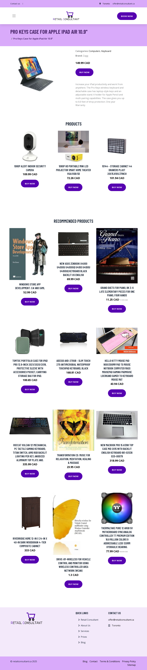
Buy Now (84, 72)
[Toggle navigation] (14, 15)
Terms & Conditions (110, 661)
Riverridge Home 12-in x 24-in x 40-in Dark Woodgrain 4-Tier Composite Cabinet (30, 542)
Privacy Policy (129, 661)
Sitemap (131, 664)
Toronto (106, 3)
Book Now (127, 16)
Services (85, 631)
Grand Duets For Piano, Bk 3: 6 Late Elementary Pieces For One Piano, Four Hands (117, 291)
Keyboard (106, 51)
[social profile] (22, 3)
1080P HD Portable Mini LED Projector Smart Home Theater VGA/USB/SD (73, 169)
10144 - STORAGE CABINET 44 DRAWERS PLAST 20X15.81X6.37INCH (117, 169)
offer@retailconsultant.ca (124, 3)
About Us (85, 625)
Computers (94, 51)
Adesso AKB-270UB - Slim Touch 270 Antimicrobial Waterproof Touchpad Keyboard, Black (73, 364)
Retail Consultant (89, 619)
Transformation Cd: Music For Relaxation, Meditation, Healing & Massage (73, 458)
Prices (84, 636)
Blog (83, 642)
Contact (94, 661)
